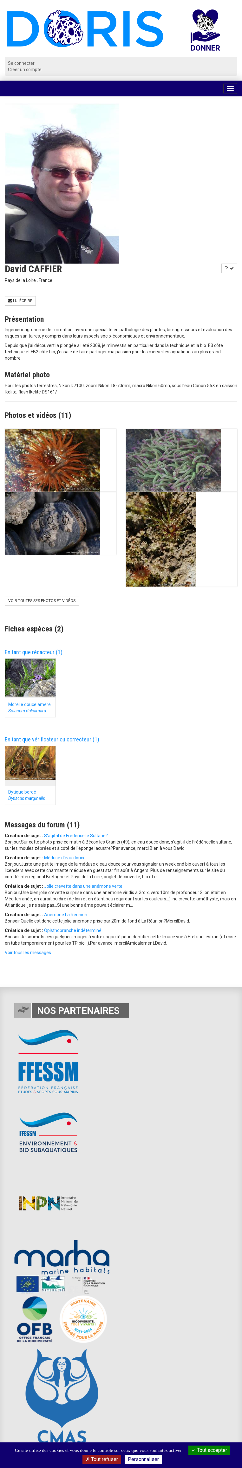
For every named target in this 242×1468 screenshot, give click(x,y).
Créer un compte (25, 69)
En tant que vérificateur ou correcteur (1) (52, 739)
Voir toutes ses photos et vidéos (41, 601)
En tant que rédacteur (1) (33, 652)
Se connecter (21, 63)
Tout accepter (209, 1450)
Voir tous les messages (28, 952)
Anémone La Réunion (65, 914)
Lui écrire (20, 301)
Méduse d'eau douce (65, 857)
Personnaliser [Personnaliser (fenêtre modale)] (143, 1459)
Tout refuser (102, 1459)
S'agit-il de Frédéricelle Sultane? (76, 835)
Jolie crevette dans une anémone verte (83, 886)
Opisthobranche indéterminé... (74, 930)
